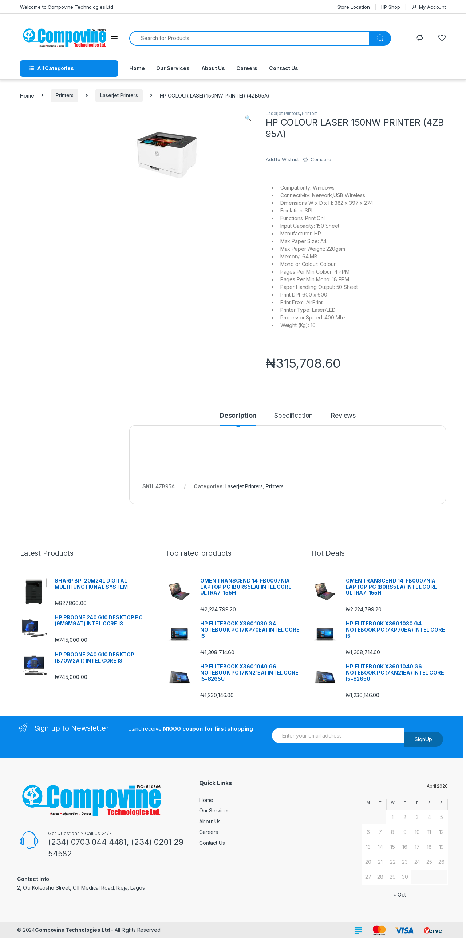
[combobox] (249, 38)
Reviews (343, 415)
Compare (321, 159)
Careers (246, 68)
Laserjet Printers (119, 95)
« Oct (399, 894)
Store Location (353, 7)
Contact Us (283, 68)
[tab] (238, 418)
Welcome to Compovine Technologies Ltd (66, 7)
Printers (65, 95)
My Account (428, 7)
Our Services (172, 68)
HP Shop (390, 7)
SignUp (423, 739)
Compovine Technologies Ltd (72, 930)
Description (238, 415)
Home (137, 68)
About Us (213, 68)
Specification (293, 415)
